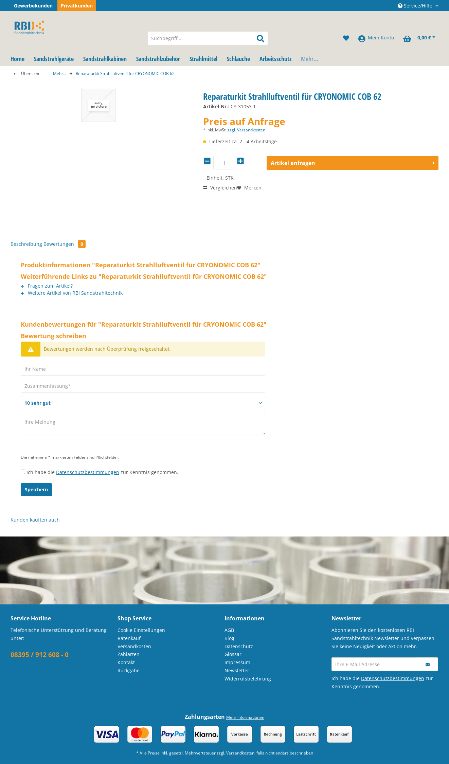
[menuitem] (208, 42)
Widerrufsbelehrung (247, 678)
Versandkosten (134, 646)
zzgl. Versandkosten (246, 130)
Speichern (36, 489)
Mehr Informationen (245, 717)
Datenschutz (238, 646)
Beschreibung (26, 244)
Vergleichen (220, 187)
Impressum (237, 662)
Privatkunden (77, 5)
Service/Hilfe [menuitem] (416, 5)
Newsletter (236, 670)
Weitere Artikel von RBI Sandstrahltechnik (72, 293)
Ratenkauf (129, 638)
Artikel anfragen (352, 162)
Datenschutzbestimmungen (87, 472)
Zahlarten (129, 654)
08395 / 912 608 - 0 (40, 654)
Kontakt (126, 662)
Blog (229, 638)
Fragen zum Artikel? (47, 286)
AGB (229, 630)
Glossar (232, 654)
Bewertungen (64, 244)
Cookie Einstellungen (141, 630)
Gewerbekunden (33, 5)
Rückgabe (129, 670)
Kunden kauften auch (35, 519)
